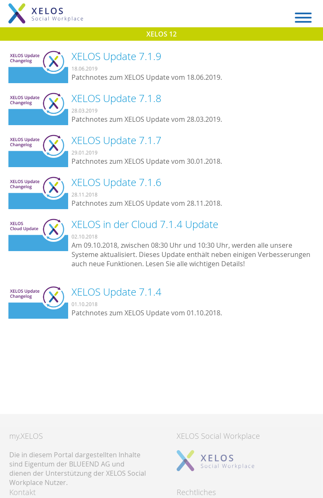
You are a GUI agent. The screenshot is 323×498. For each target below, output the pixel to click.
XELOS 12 (161, 34)
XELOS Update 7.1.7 (116, 140)
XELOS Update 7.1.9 (116, 56)
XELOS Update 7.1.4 (116, 292)
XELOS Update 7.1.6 (116, 182)
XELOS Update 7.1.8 (116, 98)
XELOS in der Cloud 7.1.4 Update (144, 224)
